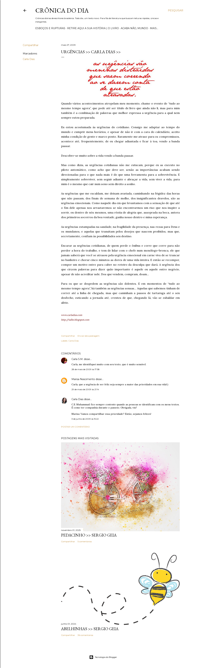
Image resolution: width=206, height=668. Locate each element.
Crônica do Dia (62, 10)
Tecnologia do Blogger (103, 657)
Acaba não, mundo (134, 28)
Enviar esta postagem (89, 336)
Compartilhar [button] (30, 45)
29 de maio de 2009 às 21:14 (85, 389)
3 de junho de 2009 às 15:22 (85, 419)
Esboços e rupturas (50, 28)
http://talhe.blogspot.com (75, 319)
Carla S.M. (77, 359)
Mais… (154, 28)
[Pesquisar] (175, 10)
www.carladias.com (71, 315)
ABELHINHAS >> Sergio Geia (89, 628)
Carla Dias (29, 59)
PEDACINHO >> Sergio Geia (89, 535)
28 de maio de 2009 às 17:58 (86, 369)
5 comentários (85, 541)
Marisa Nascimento (83, 379)
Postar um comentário (75, 426)
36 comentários (85, 635)
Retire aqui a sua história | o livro (93, 28)
